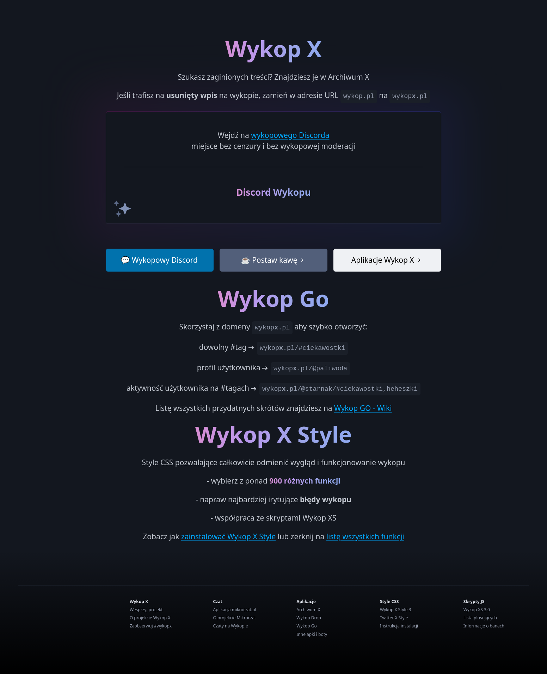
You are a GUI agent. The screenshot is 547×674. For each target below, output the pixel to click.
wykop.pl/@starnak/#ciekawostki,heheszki (340, 389)
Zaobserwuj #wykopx (151, 626)
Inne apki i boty (311, 634)
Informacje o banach (483, 626)
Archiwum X (308, 610)
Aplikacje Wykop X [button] (387, 260)
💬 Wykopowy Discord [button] (159, 260)
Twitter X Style (394, 618)
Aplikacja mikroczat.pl (234, 610)
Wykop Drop (308, 618)
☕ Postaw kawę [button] (273, 260)
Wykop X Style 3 (395, 610)
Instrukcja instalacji (399, 626)
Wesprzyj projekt (146, 610)
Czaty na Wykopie (230, 626)
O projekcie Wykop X (150, 618)
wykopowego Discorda (290, 135)
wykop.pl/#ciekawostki (302, 348)
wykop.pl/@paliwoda (310, 368)
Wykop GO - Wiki (363, 408)
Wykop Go (306, 626)
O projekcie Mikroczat (234, 618)
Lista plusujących (480, 618)
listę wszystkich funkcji (365, 536)
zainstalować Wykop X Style (228, 536)
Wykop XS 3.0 (476, 610)
